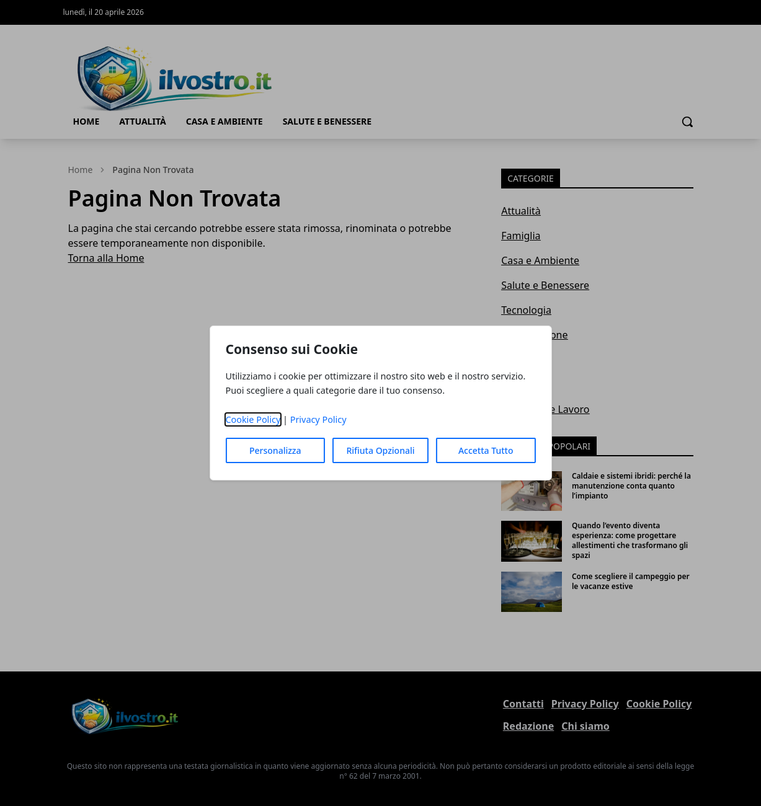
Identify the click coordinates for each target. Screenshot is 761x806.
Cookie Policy (252, 419)
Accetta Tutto (486, 450)
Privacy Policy (318, 419)
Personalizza (275, 450)
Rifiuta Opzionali (380, 450)
